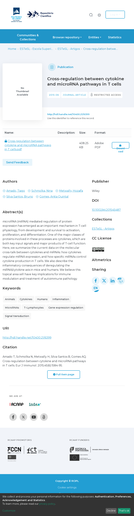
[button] (100, 15)
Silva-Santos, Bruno (19, 196)
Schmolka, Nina (42, 190)
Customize (8, 510)
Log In (114, 14)
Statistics (114, 37)
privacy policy (47, 503)
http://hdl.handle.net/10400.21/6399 (68, 114)
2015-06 (54, 95)
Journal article (74, 95)
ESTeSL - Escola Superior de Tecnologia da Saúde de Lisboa (37, 49)
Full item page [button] (63, 374)
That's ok (124, 510)
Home (12, 49)
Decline (111, 510)
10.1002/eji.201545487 (106, 209)
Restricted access (107, 95)
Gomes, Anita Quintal (54, 196)
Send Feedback (17, 162)
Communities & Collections (28, 37)
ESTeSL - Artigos (69, 49)
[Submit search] (91, 15)
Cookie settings (67, 487)
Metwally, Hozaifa (71, 190)
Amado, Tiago (15, 190)
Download (120, 148)
